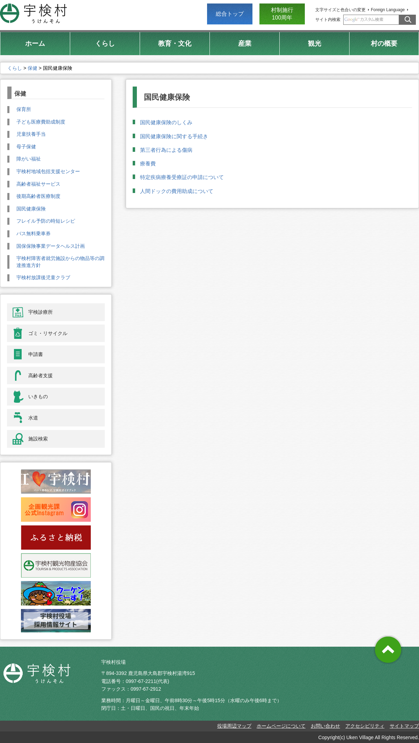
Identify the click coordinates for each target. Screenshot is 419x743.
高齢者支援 (40, 375)
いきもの (38, 396)
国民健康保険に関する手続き (174, 136)
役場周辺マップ (234, 726)
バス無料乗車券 (33, 233)
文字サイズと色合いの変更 (340, 9)
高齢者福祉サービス (38, 184)
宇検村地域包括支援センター (48, 171)
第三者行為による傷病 (166, 150)
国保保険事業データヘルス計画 (50, 246)
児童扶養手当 (31, 134)
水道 (33, 418)
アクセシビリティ (364, 726)
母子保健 (26, 146)
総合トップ (230, 14)
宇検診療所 (40, 312)
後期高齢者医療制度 (38, 196)
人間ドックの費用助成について (176, 191)
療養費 (148, 163)
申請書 (35, 354)
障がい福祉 (28, 159)
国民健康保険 (31, 208)
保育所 (23, 109)
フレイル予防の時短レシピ (45, 221)
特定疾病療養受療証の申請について (182, 177)
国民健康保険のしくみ (166, 122)
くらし (14, 68)
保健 (32, 68)
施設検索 (38, 438)
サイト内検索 (327, 19)
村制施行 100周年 (282, 14)
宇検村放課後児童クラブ (43, 277)
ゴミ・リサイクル (47, 333)
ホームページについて (281, 726)
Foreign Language (388, 9)
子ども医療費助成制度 (40, 122)
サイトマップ (404, 726)
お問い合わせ (325, 726)
